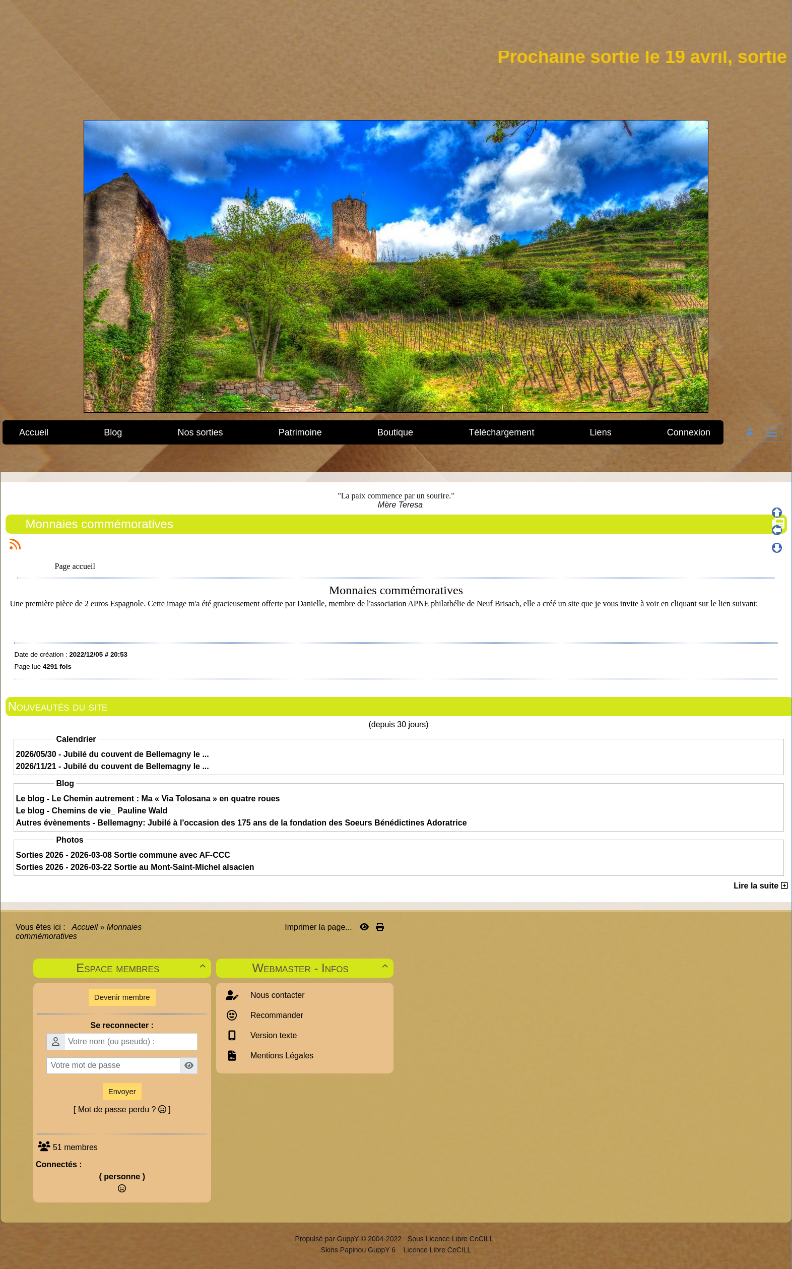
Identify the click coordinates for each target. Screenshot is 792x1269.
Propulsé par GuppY (328, 1239)
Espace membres (142, 968)
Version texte (272, 1035)
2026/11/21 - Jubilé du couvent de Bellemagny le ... (112, 766)
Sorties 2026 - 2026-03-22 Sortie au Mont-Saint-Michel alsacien (135, 867)
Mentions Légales (281, 1055)
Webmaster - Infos (321, 968)
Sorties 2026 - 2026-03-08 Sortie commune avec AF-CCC (123, 855)
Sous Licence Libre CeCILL (451, 1239)
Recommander (275, 1015)
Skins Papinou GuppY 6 (360, 1250)
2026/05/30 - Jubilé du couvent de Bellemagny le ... (112, 754)
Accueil (85, 927)
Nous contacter (276, 995)
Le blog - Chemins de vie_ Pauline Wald (92, 810)
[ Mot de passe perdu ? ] (122, 1109)
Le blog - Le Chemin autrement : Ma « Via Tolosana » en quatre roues (148, 798)
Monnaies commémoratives (101, 524)
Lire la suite (760, 885)
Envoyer (122, 1091)
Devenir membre (122, 997)
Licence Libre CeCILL (437, 1250)
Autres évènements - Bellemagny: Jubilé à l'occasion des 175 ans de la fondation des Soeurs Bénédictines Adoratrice (241, 822)
